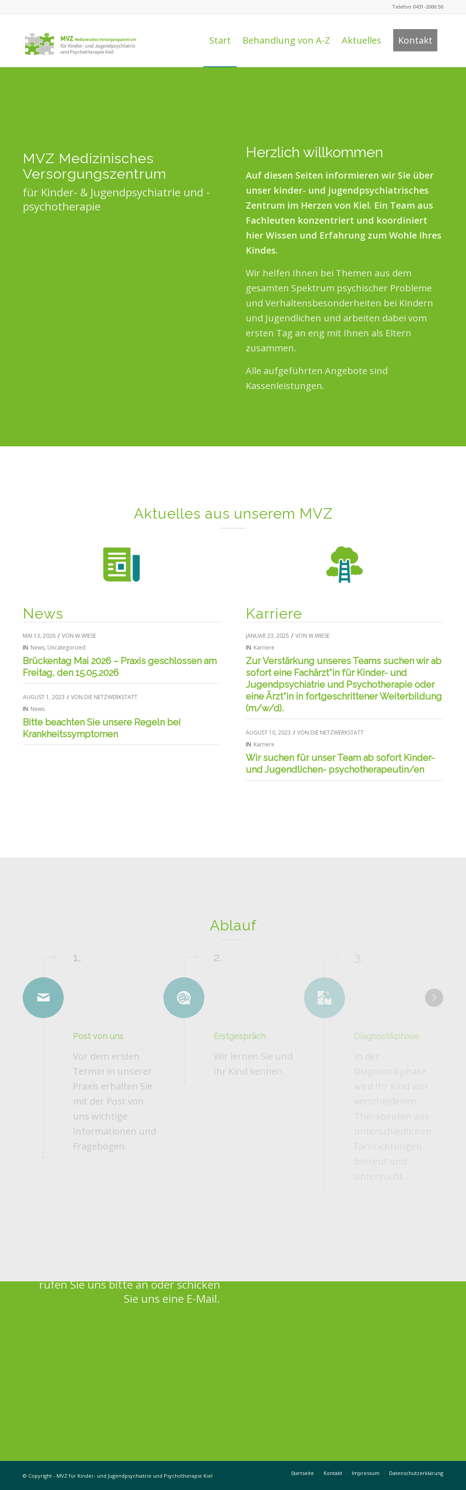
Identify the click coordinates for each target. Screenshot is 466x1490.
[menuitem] (220, 40)
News (37, 647)
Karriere (263, 647)
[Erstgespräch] (233, 997)
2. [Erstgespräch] (218, 957)
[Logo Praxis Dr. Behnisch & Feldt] (80, 40)
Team (402, 205)
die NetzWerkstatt (110, 697)
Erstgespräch (239, 1036)
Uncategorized (66, 647)
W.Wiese (85, 636)
